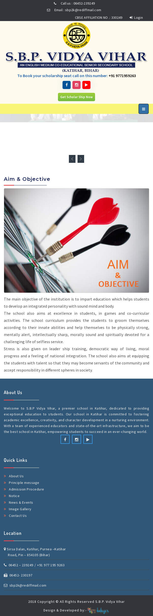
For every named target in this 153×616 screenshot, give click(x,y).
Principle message (24, 482)
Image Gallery (20, 509)
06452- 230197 (18, 575)
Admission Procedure (26, 489)
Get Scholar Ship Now (76, 97)
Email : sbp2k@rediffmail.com (73, 10)
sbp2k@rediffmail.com (25, 585)
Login (136, 17)
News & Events (21, 502)
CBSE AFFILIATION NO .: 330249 (99, 17)
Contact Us (18, 515)
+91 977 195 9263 (51, 565)
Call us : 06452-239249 (73, 3)
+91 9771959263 (122, 75)
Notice (14, 496)
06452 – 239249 (18, 565)
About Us (16, 476)
